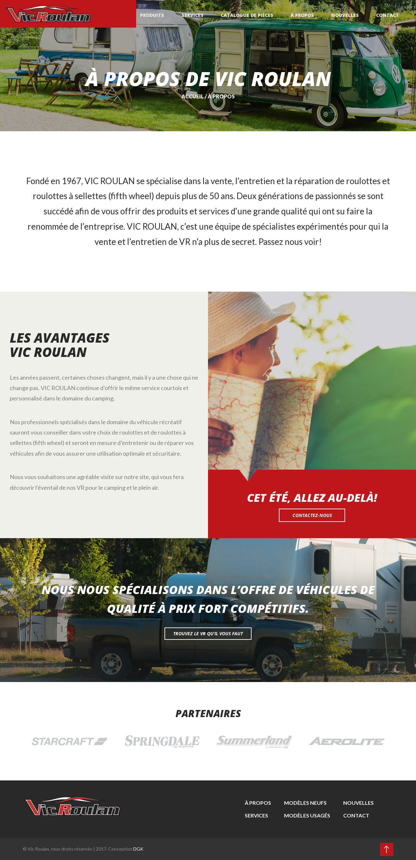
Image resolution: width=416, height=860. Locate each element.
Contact (388, 14)
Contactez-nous (312, 515)
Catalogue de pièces (250, 14)
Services (197, 14)
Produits (158, 14)
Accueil (192, 96)
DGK (138, 849)
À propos (305, 14)
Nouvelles (346, 14)
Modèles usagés (307, 815)
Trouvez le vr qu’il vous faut (208, 633)
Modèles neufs (305, 803)
